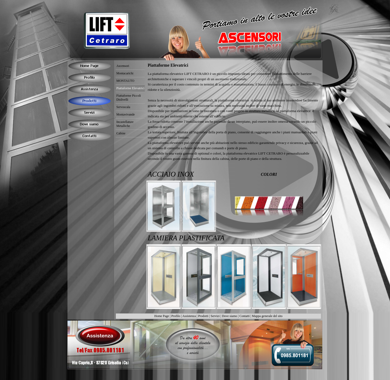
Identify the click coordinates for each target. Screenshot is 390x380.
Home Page (161, 316)
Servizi (215, 316)
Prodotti (203, 316)
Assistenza (189, 316)
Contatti (244, 316)
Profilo (175, 316)
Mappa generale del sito (267, 316)
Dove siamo (229, 316)
